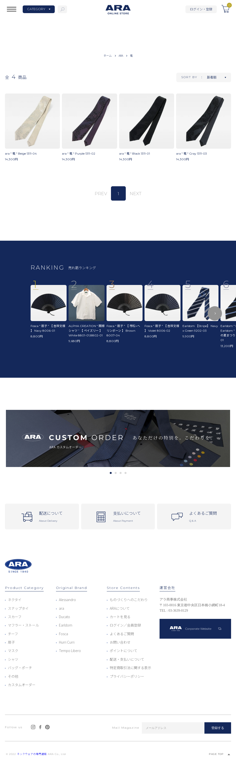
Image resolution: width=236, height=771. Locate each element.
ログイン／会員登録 (125, 625)
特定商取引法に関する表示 (130, 667)
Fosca (63, 633)
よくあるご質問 (122, 633)
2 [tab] (115, 473)
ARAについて (120, 608)
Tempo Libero (70, 650)
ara (61, 608)
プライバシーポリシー (127, 676)
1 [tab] (110, 473)
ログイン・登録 (201, 9)
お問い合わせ (120, 642)
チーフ (13, 633)
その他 (13, 676)
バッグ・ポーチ (20, 667)
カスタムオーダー (22, 684)
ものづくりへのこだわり (129, 599)
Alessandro (67, 599)
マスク (13, 650)
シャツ (13, 659)
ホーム (108, 55)
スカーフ (14, 616)
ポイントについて (123, 650)
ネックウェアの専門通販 (32, 754)
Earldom (65, 625)
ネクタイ (14, 599)
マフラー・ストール (23, 625)
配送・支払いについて (127, 659)
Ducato (64, 616)
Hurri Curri (66, 642)
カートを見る (120, 616)
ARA (121, 55)
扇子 (11, 642)
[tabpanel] (118, 438)
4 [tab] (125, 473)
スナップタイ (18, 608)
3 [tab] (120, 473)
